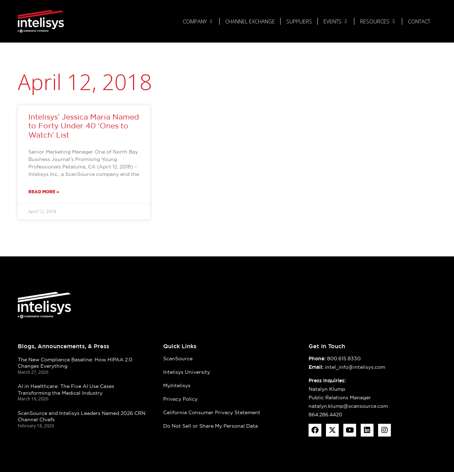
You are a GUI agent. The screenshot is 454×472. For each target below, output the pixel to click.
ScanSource (178, 358)
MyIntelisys (176, 385)
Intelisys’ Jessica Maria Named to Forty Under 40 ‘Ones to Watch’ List (83, 125)
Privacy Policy (180, 399)
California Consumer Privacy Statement (211, 412)
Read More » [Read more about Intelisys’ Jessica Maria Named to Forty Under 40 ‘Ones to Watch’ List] (43, 192)
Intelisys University (186, 372)
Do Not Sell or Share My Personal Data (210, 426)
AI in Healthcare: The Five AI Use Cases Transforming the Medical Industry (66, 389)
